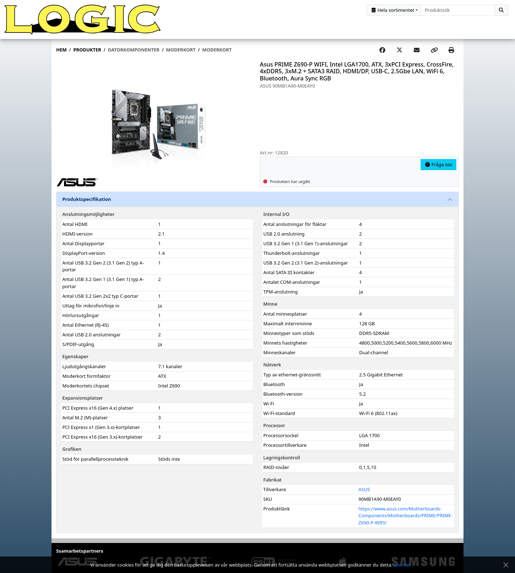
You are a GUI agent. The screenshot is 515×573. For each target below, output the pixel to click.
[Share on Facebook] (382, 50)
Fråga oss (438, 165)
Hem (61, 50)
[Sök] (501, 10)
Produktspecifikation (86, 200)
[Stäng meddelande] (505, 565)
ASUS (364, 490)
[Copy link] (434, 50)
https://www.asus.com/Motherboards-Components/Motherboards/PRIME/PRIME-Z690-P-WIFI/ (405, 516)
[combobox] (458, 10)
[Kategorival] (394, 10)
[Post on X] (399, 50)
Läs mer (402, 565)
